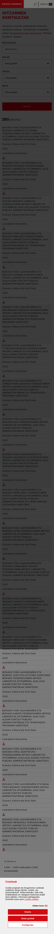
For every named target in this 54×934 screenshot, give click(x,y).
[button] (46, 906)
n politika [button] (31, 899)
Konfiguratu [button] (35, 924)
